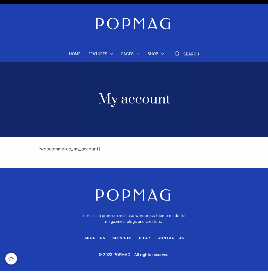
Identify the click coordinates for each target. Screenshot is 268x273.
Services (122, 240)
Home (75, 55)
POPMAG (134, 25)
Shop (152, 55)
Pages (127, 55)
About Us (94, 240)
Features (97, 55)
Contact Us (170, 240)
